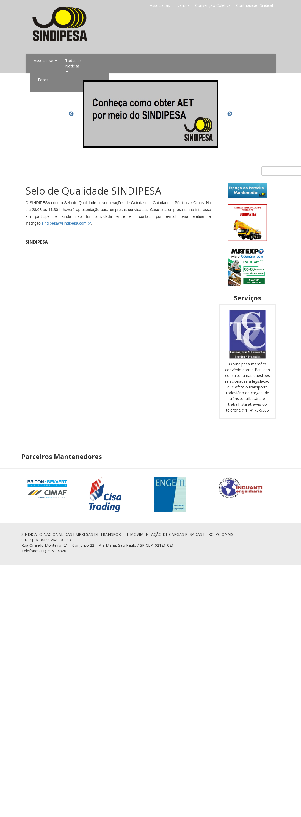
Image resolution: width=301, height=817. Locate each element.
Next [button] (230, 114)
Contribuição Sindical (254, 5)
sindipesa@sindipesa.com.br (66, 223)
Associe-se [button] (45, 60)
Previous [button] (71, 114)
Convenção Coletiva (213, 5)
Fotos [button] (45, 79)
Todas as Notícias (73, 65)
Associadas (160, 5)
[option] (150, 114)
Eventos (182, 5)
